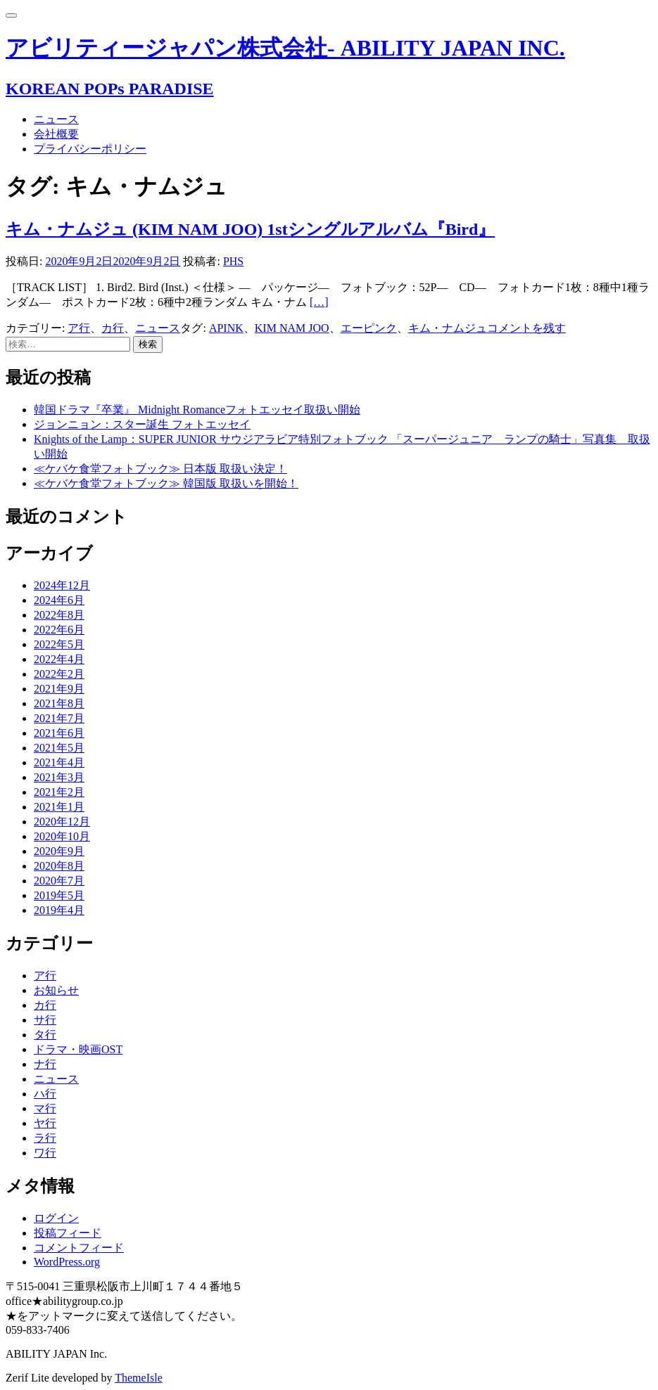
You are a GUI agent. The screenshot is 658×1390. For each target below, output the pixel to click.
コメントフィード (79, 1248)
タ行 (45, 1035)
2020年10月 (62, 836)
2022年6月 (59, 630)
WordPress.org (67, 1262)
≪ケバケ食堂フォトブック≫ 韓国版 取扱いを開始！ (166, 483)
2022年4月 (59, 659)
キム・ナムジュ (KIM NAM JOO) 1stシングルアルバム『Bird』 (250, 229)
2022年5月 (59, 644)
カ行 (112, 328)
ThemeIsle (139, 1378)
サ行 (45, 1020)
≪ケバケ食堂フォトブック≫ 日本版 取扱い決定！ (160, 469)
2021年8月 (59, 703)
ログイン (56, 1218)
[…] (319, 302)
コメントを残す (526, 328)
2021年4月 (59, 762)
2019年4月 (59, 910)
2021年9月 (59, 689)
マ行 (45, 1108)
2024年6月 (59, 600)
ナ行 (45, 1064)
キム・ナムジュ (447, 328)
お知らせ (56, 990)
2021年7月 (59, 718)
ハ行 (45, 1094)
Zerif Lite (29, 1378)
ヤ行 (45, 1123)
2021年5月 (59, 748)
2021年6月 (59, 733)
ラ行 (45, 1138)
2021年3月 (59, 777)
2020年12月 (62, 822)
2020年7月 (59, 881)
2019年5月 (59, 895)
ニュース (56, 119)
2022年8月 (59, 615)
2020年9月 (59, 851)
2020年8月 (59, 866)
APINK (226, 328)
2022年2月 (59, 674)
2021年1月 (59, 807)
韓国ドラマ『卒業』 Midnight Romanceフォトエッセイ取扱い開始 (197, 410)
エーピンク (369, 328)
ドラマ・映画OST (78, 1049)
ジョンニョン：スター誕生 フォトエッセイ (142, 424)
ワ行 (45, 1153)
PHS (233, 261)
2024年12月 (62, 585)
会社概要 (56, 134)
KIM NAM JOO (292, 328)
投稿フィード (67, 1233)
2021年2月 (59, 792)
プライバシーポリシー (90, 149)
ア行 (79, 328)
